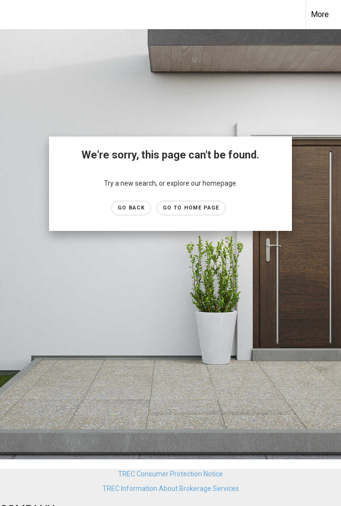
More (320, 14)
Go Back (131, 208)
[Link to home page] (12, 14)
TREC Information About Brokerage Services (170, 488)
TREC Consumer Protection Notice (170, 474)
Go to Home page (191, 208)
